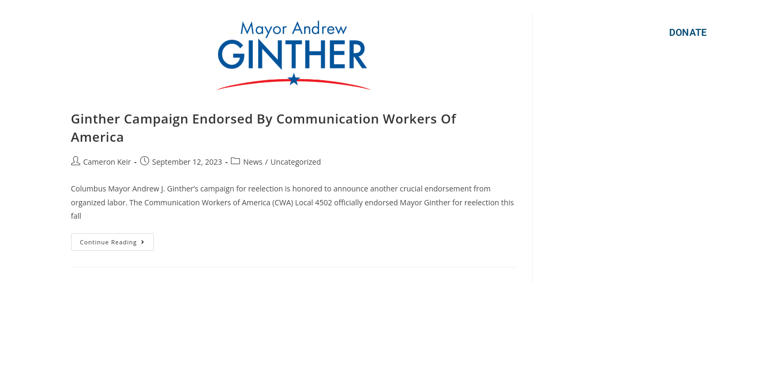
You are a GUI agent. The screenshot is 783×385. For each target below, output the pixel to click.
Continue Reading (117, 239)
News (252, 162)
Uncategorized (295, 162)
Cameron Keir (107, 162)
